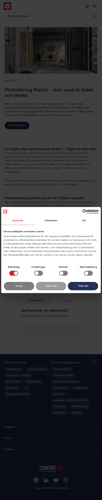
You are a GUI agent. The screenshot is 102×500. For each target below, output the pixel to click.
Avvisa (19, 286)
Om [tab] (84, 220)
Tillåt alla (83, 286)
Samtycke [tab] (17, 220)
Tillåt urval (51, 286)
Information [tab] (51, 220)
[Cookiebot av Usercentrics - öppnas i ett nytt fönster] (84, 211)
